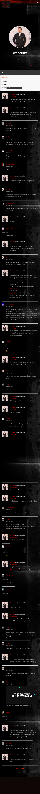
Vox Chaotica (10, 304)
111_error (8, 123)
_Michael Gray (10, 575)
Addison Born (10, 203)
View (33, 65)
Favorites (4, 84)
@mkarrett (13, 289)
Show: (4, 88)
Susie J (8, 342)
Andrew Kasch (10, 164)
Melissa (8, 712)
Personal (4, 78)
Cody (7, 384)
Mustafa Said (10, 508)
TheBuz (12, 94)
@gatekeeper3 (14, 569)
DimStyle (8, 371)
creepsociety (9, 589)
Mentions (4, 81)
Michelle (8, 189)
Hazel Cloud (9, 151)
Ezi (7, 668)
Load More (20, 769)
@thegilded (14, 293)
